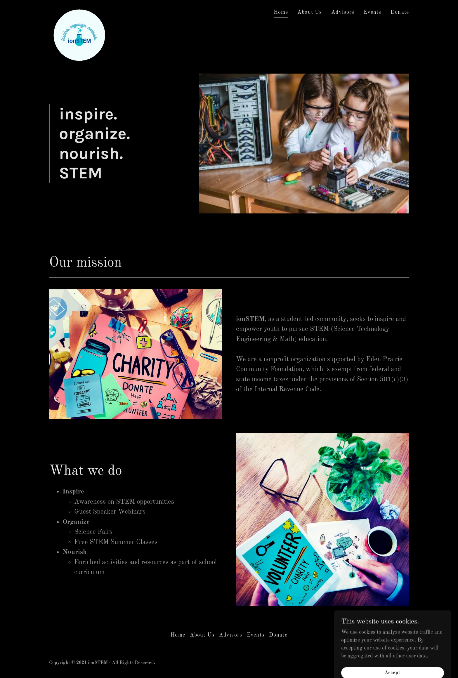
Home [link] (281, 12)
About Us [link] (309, 12)
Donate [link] (400, 12)
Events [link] (372, 12)
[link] (78, 10)
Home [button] (178, 635)
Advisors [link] (342, 12)
